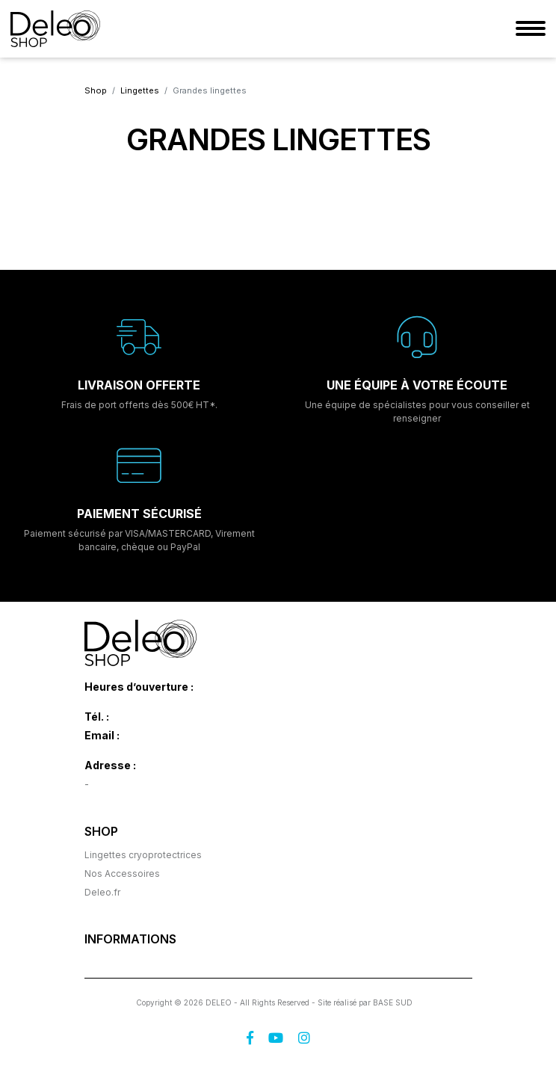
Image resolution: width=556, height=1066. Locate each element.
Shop (95, 90)
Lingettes (139, 90)
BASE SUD (393, 1002)
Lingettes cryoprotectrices (143, 854)
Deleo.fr (102, 892)
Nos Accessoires (122, 873)
